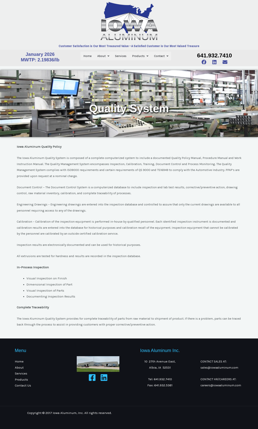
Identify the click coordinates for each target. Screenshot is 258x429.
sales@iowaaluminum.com (219, 367)
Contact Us (23, 385)
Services (120, 56)
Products (140, 56)
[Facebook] (92, 377)
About (103, 56)
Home (87, 56)
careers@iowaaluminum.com (220, 385)
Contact (161, 56)
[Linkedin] (104, 377)
